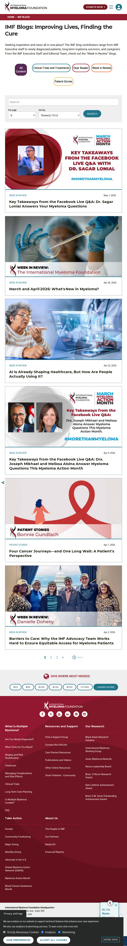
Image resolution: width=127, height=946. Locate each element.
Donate (9, 829)
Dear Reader (80, 68)
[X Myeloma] (51, 714)
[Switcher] (2, 483)
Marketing (68, 932)
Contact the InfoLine (56, 744)
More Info (110, 939)
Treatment (10, 765)
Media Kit (50, 844)
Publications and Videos (58, 760)
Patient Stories (63, 81)
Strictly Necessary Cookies (23, 932)
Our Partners (52, 836)
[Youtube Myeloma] (59, 714)
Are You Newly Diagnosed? (19, 739)
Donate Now (94, 7)
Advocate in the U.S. (16, 859)
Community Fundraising (17, 836)
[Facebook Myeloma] (42, 714)
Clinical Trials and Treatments (51, 68)
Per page (12, 110)
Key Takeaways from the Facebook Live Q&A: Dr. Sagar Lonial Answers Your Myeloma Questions (61, 204)
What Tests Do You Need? (19, 747)
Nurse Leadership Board (98, 766)
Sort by (42, 110)
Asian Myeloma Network (98, 759)
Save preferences (18, 940)
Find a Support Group (56, 737)
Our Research (94, 726)
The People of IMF (55, 829)
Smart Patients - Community (60, 775)
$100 (41, 687)
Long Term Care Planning (18, 791)
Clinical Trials (12, 784)
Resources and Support (61, 726)
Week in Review (101, 68)
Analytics (50, 932)
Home (10, 17)
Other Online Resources (57, 767)
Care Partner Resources (58, 752)
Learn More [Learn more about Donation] (105, 687)
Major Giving (12, 844)
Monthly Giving (13, 852)
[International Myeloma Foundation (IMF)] (43, 7)
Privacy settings (13, 913)
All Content (21, 69)
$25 (15, 687)
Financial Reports (54, 852)
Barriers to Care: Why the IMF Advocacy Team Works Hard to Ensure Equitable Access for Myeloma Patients (61, 640)
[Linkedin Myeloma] (68, 714)
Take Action (13, 818)
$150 (55, 687)
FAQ (7, 810)
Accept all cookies (53, 940)
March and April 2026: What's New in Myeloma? (54, 289)
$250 (69, 687)
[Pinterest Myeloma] (76, 714)
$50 (28, 687)
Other (85, 687)
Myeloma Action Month (17, 878)
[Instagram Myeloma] (84, 714)
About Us (51, 818)
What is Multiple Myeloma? (16, 728)
